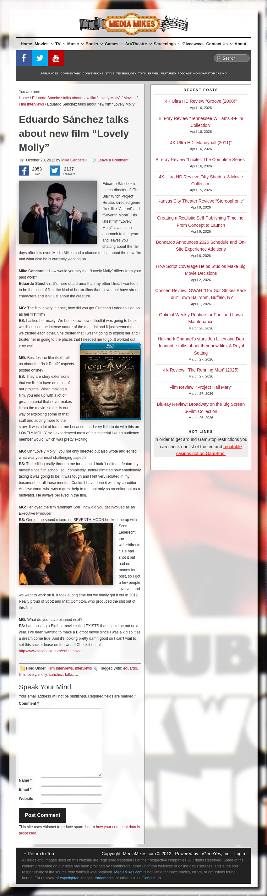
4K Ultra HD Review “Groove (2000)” (201, 101)
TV (60, 43)
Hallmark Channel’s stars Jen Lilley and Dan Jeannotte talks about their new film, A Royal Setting (201, 346)
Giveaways (193, 43)
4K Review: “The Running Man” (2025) (201, 369)
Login (239, 853)
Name (25, 780)
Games (114, 43)
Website (26, 798)
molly (42, 674)
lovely (31, 674)
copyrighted (69, 878)
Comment (29, 703)
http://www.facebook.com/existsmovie (50, 651)
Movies (44, 43)
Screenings (167, 43)
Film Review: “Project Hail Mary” (201, 387)
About (241, 43)
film (22, 674)
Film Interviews (31, 104)
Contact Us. (152, 878)
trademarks (104, 878)
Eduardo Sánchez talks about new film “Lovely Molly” (76, 98)
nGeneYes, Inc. (216, 853)
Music (75, 43)
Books (94, 43)
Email (25, 789)
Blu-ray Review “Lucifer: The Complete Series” (200, 159)
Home (26, 43)
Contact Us (219, 43)
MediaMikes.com (139, 853)
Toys (142, 73)
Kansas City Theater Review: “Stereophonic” (201, 201)
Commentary (71, 73)
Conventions (93, 73)
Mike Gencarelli (74, 160)
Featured (168, 73)
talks (69, 674)
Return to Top (41, 853)
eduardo (130, 668)
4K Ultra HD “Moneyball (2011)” (201, 142)
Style (109, 73)
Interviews (83, 668)
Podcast (185, 73)
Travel (153, 73)
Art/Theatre (138, 43)
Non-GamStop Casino (210, 73)
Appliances (50, 73)
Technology (126, 73)
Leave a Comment (113, 160)
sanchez (56, 674)
